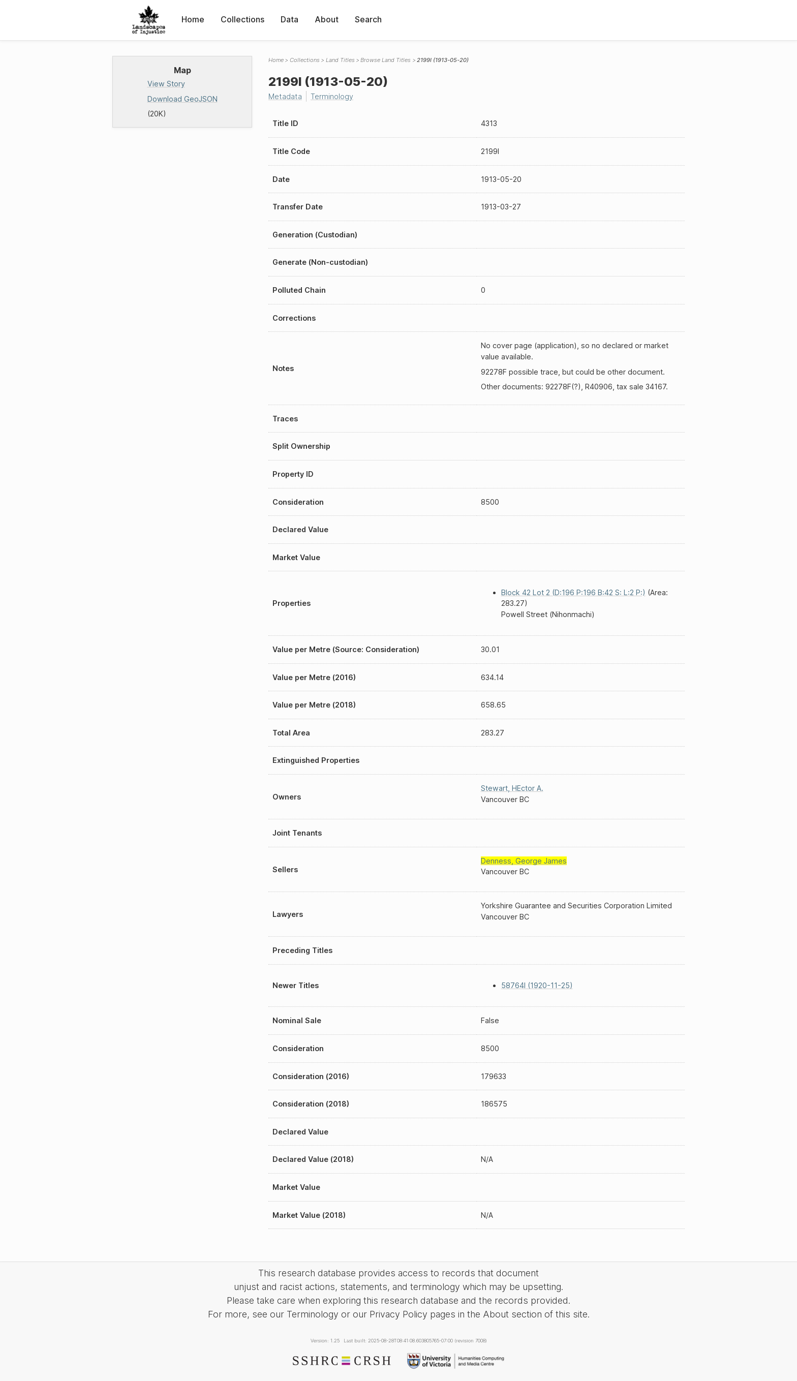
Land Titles (340, 60)
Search (368, 19)
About (327, 19)
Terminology (332, 96)
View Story (166, 83)
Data (289, 19)
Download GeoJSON (182, 99)
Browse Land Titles (385, 60)
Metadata (285, 96)
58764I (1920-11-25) (537, 985)
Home (192, 19)
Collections (242, 19)
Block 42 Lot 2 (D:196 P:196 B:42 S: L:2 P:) (573, 592)
